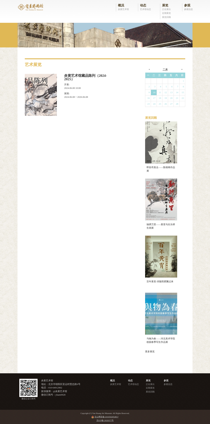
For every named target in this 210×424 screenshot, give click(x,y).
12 (165, 92)
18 (160, 98)
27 (171, 103)
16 (148, 98)
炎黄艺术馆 (123, 9)
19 (165, 98)
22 (183, 98)
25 (160, 103)
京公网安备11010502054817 (106, 417)
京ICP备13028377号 (105, 420)
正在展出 (166, 9)
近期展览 (166, 13)
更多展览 (150, 351)
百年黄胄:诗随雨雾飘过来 (160, 281)
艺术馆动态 (145, 9)
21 (177, 98)
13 (171, 92)
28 (177, 103)
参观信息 (188, 9)
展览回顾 (166, 17)
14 (177, 92)
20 (171, 98)
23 (148, 103)
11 (160, 92)
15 (183, 92)
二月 (165, 69)
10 (154, 92)
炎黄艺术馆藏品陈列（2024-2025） (85, 77)
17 (154, 98)
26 (165, 103)
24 (154, 103)
